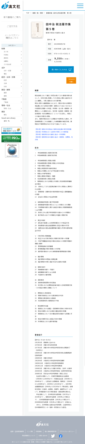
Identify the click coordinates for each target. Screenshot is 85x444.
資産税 (6, 58)
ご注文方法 (12, 26)
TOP (27, 13)
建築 (5, 96)
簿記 (5, 74)
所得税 (6, 55)
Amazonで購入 (72, 80)
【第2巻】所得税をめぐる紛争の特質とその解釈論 (51, 132)
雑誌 (5, 115)
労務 (5, 86)
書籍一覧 (7, 121)
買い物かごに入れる (59, 69)
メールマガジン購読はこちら (12, 36)
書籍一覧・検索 (37, 13)
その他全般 (7, 64)
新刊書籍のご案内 (12, 17)
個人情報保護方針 (51, 431)
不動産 (6, 102)
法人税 (6, 52)
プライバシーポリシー (67, 431)
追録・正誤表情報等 (17, 431)
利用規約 (39, 431)
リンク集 (30, 431)
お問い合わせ (43, 435)
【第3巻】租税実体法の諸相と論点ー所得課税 (50, 134)
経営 (5, 80)
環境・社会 (7, 108)
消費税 (6, 61)
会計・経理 (7, 70)
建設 (5, 93)
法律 (5, 83)
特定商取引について (28, 435)
